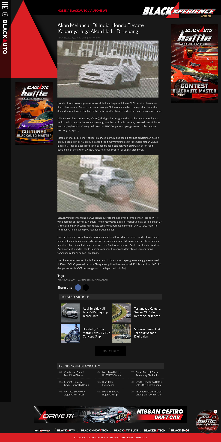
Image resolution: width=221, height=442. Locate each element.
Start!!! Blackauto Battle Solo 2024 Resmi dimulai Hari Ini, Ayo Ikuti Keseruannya (149, 386)
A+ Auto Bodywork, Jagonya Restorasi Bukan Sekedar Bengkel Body (74, 396)
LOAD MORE (110, 350)
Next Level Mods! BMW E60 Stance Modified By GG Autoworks (111, 377)
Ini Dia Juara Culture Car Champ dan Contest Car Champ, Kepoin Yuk (149, 394)
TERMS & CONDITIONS (137, 437)
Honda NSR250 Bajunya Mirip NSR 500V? (110, 394)
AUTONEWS (98, 10)
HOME (62, 10)
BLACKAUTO (78, 10)
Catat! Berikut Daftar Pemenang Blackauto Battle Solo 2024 (147, 375)
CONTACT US (120, 437)
